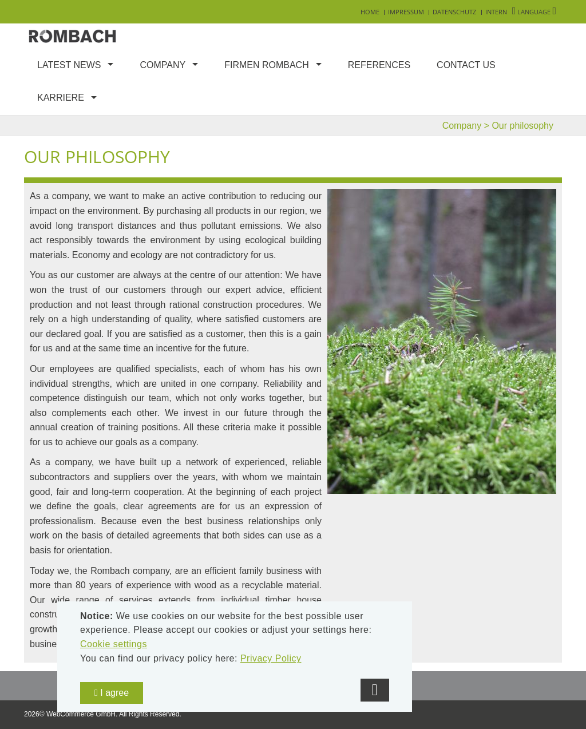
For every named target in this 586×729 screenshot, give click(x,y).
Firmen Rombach (266, 65)
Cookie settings (113, 644)
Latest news (69, 65)
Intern (496, 11)
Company (162, 65)
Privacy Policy (271, 658)
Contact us (466, 65)
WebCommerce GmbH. (81, 714)
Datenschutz (454, 11)
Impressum (406, 11)
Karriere (60, 97)
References (379, 65)
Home (370, 11)
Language (534, 11)
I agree (111, 693)
